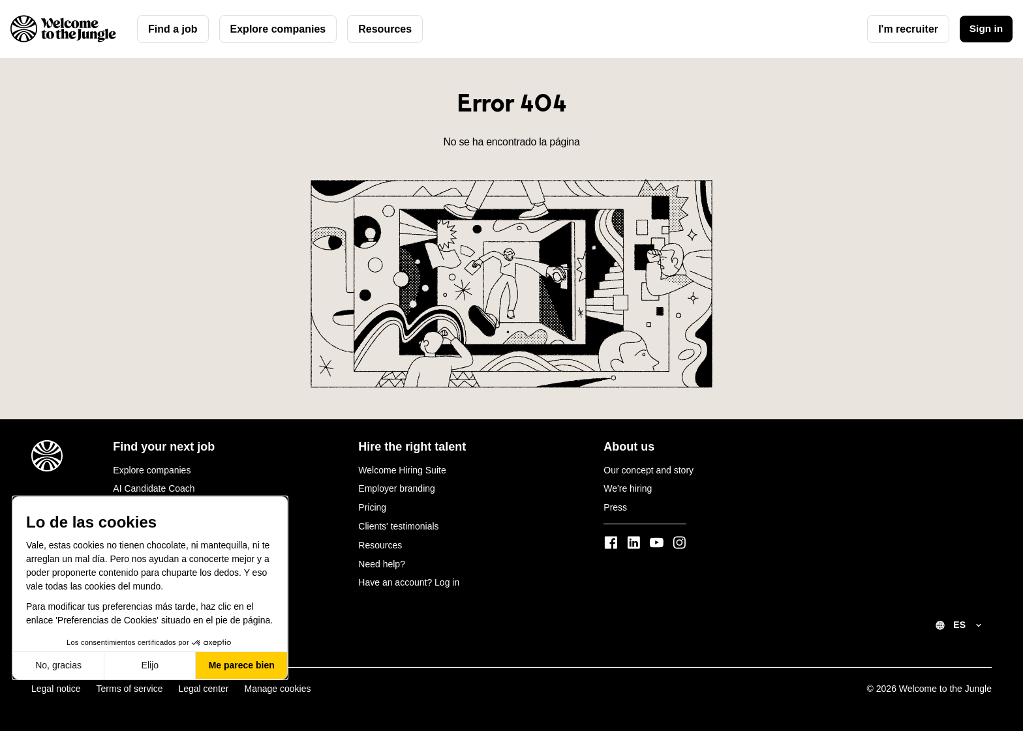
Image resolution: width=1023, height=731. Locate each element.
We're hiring (627, 488)
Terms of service (130, 688)
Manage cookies (278, 688)
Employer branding (396, 488)
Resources (385, 29)
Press (615, 507)
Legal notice (56, 688)
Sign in (985, 29)
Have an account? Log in (408, 582)
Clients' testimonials (398, 526)
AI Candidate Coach (153, 488)
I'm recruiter (906, 29)
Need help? (381, 564)
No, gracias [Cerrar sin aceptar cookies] (58, 665)
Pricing (372, 507)
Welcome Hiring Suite (402, 470)
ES (959, 624)
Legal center (203, 688)
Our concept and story (648, 470)
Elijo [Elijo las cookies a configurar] (150, 665)
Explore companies (278, 29)
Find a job (173, 29)
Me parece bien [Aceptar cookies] (242, 665)
